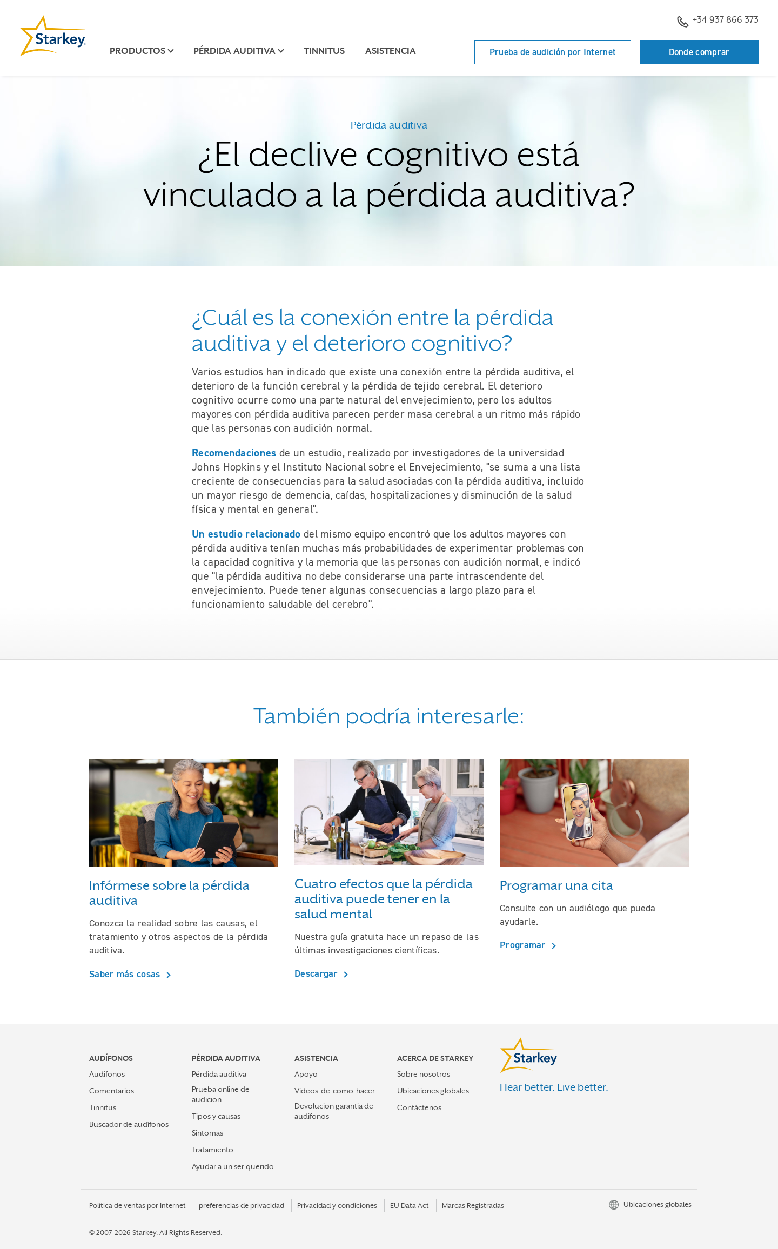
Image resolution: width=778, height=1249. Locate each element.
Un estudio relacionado (246, 534)
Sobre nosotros (423, 1074)
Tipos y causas (216, 1116)
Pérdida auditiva (219, 1074)
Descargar (317, 973)
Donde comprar (699, 52)
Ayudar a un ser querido (233, 1166)
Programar (524, 944)
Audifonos (107, 1074)
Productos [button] (137, 51)
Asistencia (390, 51)
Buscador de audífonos (129, 1124)
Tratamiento (212, 1149)
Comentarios (111, 1090)
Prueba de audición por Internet (552, 52)
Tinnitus (324, 51)
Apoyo (306, 1074)
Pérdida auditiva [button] (234, 51)
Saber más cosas (126, 974)
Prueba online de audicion (221, 1094)
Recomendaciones (234, 453)
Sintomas (207, 1133)
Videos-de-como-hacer (334, 1090)
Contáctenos (419, 1107)
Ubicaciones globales (433, 1090)
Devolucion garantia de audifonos (333, 1111)
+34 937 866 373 (718, 21)
